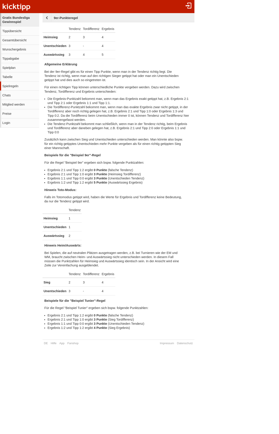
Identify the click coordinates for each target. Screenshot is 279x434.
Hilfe (53, 343)
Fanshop (72, 343)
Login (6, 123)
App (61, 343)
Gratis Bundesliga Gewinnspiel (16, 20)
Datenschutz (185, 343)
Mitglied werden (13, 104)
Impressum (167, 343)
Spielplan (8, 67)
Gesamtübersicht (14, 40)
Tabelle (7, 77)
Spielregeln (10, 86)
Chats (6, 95)
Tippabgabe (10, 58)
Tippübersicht (11, 31)
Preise (7, 113)
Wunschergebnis (14, 49)
